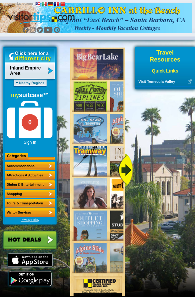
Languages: (25, 3)
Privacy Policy (30, 220)
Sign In (30, 142)
